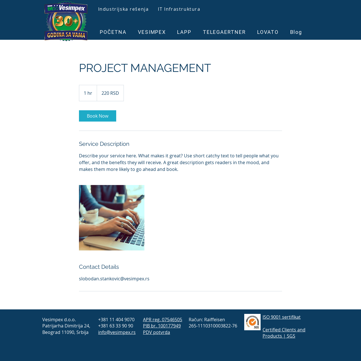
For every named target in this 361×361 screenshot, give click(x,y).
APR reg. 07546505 (162, 319)
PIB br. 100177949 (162, 326)
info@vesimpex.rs (117, 332)
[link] (97, 116)
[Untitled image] (111, 217)
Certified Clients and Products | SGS (284, 333)
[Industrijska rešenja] (124, 9)
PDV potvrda (156, 332)
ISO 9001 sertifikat (282, 317)
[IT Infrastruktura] (179, 9)
